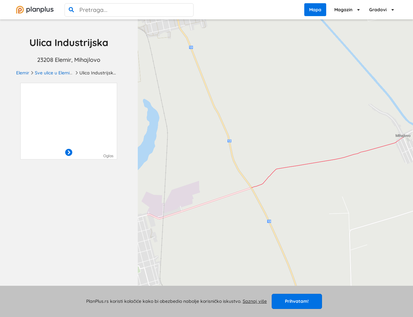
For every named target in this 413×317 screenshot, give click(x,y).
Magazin (343, 10)
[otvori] (68, 152)
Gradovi (378, 10)
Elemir (22, 73)
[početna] (35, 9)
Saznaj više (255, 301)
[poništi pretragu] (186, 10)
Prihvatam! (297, 301)
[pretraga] (71, 10)
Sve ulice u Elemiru (54, 73)
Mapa (315, 10)
